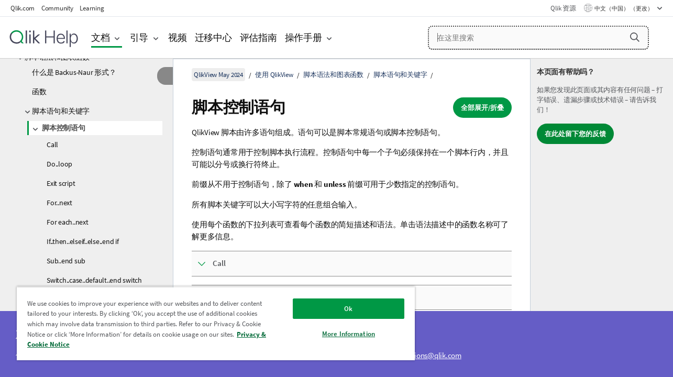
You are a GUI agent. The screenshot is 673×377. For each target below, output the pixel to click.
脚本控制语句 (63, 127)
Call (52, 144)
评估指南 (258, 37)
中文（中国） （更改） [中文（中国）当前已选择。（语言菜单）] (624, 8)
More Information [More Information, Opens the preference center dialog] (341, 333)
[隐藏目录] (165, 76)
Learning (92, 8)
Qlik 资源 (563, 8)
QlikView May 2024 (218, 74)
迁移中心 (213, 37)
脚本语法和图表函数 (333, 74)
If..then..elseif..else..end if (83, 241)
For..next (59, 202)
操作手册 (303, 37)
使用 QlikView (274, 74)
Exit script (61, 183)
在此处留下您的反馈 (575, 133)
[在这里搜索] (538, 38)
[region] (212, 323)
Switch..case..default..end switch (94, 280)
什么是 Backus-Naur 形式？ (74, 72)
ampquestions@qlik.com (422, 355)
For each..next (68, 222)
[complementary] (602, 218)
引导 (139, 37)
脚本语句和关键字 (61, 111)
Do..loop (59, 164)
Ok (342, 308)
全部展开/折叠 (482, 107)
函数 (39, 91)
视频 (177, 37)
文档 (100, 37)
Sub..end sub (66, 260)
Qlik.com (22, 8)
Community (57, 8)
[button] (635, 37)
